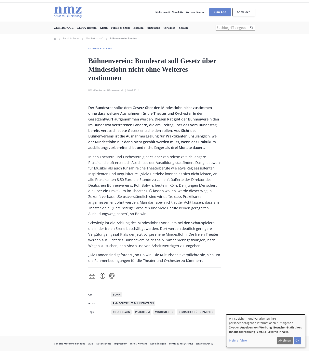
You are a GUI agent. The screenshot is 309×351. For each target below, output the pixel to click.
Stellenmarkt (162, 12)
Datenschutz (103, 343)
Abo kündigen (158, 343)
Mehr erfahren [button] (239, 340)
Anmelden (243, 12)
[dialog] (265, 330)
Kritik (104, 27)
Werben (190, 12)
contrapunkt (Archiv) (181, 343)
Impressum (120, 343)
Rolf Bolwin (121, 312)
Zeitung (183, 27)
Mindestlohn (164, 312)
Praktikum (142, 312)
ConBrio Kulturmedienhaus (69, 343)
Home (55, 39)
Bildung (138, 27)
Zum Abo (220, 12)
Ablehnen (284, 340)
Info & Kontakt (138, 343)
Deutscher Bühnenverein (196, 312)
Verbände (169, 27)
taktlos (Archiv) (204, 343)
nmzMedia (153, 27)
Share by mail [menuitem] (92, 276)
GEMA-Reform (87, 27)
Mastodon (112, 276)
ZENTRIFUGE (64, 27)
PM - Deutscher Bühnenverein (106, 90)
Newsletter (178, 12)
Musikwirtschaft (94, 38)
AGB (90, 343)
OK (297, 340)
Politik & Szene (120, 27)
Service (200, 12)
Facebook (102, 276)
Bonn (117, 294)
